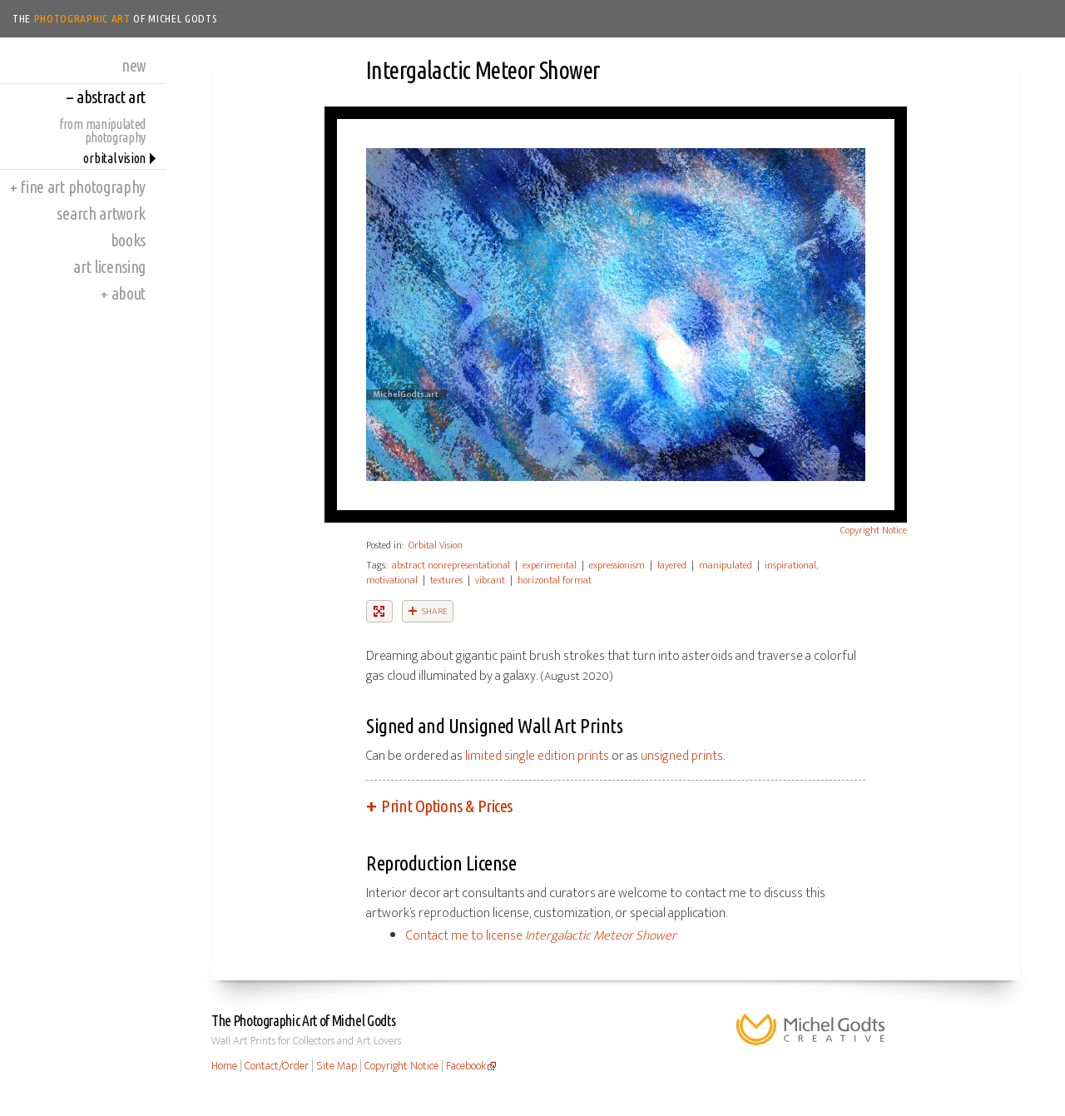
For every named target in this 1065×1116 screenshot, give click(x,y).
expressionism (617, 565)
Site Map (336, 1066)
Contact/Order (277, 1066)
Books (128, 240)
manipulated (725, 565)
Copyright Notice (873, 530)
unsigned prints (682, 756)
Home (224, 1066)
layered (671, 565)
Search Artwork (101, 213)
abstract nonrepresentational (451, 565)
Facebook (466, 1066)
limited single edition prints (537, 756)
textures (446, 580)
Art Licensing (109, 266)
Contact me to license (541, 936)
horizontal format (555, 580)
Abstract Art (106, 97)
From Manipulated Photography (102, 131)
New (133, 65)
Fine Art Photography (78, 186)
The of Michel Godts (115, 18)
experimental (550, 565)
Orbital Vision (114, 158)
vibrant (490, 580)
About (123, 293)
